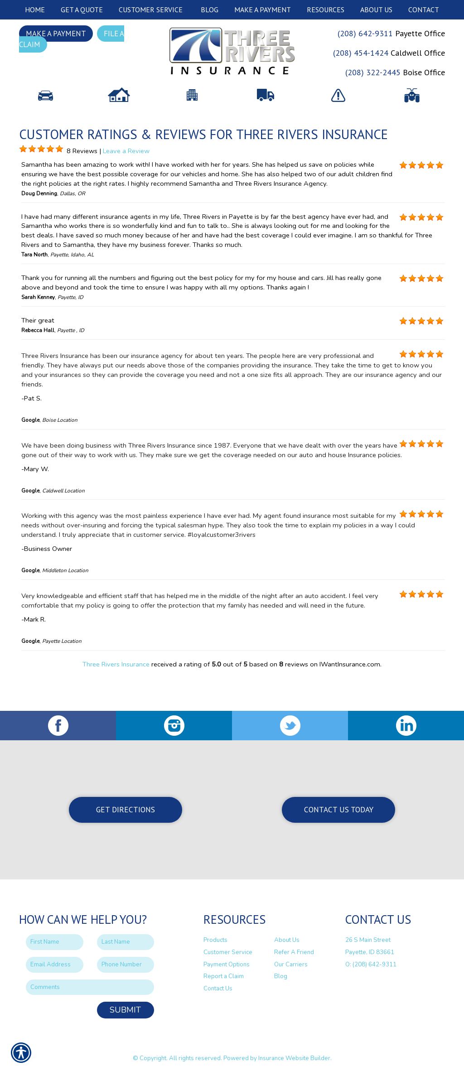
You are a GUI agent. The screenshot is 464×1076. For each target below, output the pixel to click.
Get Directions (125, 810)
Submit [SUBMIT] (125, 1010)
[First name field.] (54, 943)
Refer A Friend (294, 953)
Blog (280, 977)
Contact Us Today (338, 810)
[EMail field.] (54, 965)
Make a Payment (56, 34)
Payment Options (226, 964)
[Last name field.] (126, 943)
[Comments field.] (90, 987)
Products (215, 940)
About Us (287, 940)
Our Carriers (291, 964)
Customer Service (227, 953)
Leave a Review (126, 185)
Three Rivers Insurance (116, 699)
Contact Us (217, 989)
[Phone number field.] (126, 965)
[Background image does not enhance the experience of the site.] (23, 184)
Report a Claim (223, 977)
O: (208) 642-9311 (370, 964)
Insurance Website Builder (294, 1059)
